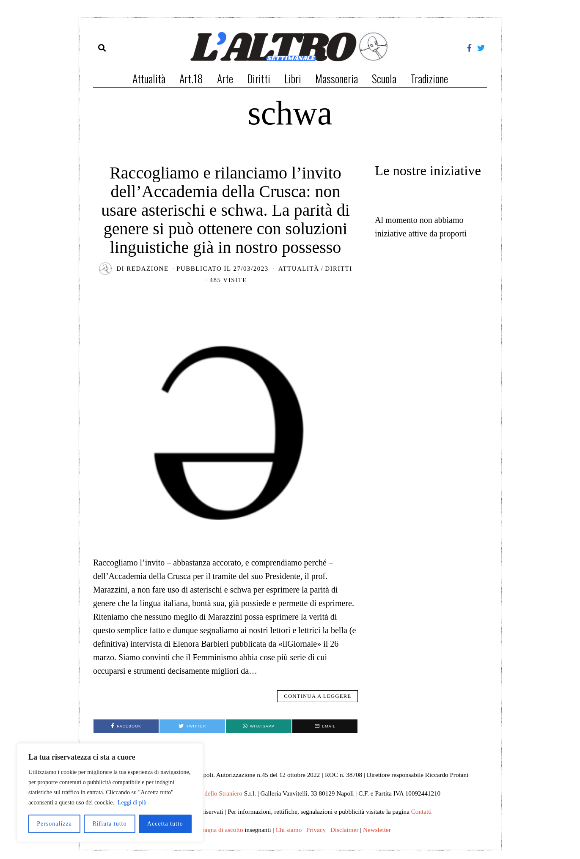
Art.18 (191, 78)
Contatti (421, 811)
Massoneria (336, 78)
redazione (147, 268)
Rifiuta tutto (109, 824)
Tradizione (429, 78)
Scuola (384, 78)
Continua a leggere (317, 696)
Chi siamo (288, 829)
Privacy (316, 829)
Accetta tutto (165, 824)
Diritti (258, 78)
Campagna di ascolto (216, 829)
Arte (225, 78)
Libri (292, 78)
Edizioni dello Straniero (211, 793)
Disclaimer (344, 829)
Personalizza (54, 824)
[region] (110, 792)
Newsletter (377, 829)
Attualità (148, 78)
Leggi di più (132, 802)
